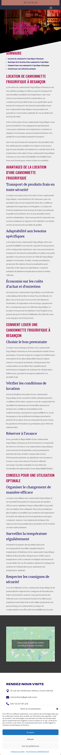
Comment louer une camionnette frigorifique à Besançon (28, 65)
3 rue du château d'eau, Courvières (31, 690)
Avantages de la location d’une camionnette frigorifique (28, 62)
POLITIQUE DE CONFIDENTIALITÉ (37, 752)
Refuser (30, 739)
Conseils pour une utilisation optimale (22, 68)
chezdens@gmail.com (23, 697)
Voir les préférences (30, 746)
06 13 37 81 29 (30, 2)
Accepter (30, 732)
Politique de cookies (18, 752)
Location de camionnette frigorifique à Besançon (26, 58)
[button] (57, 709)
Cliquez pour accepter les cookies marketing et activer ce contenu (30, 644)
